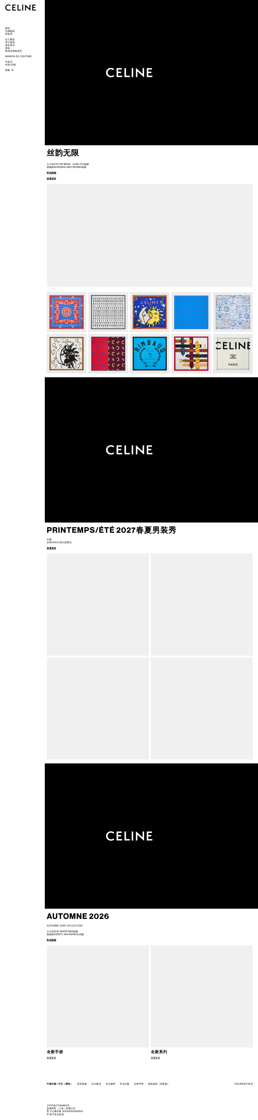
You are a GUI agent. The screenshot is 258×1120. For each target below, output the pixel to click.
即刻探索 (51, 172)
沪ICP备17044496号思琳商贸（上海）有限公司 (61, 1107)
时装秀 (8, 33)
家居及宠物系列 (13, 50)
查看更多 (51, 178)
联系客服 (82, 1083)
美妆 (7, 48)
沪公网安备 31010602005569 (66, 1111)
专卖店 (8, 61)
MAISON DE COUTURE (18, 56)
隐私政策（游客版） (159, 1083)
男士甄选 (10, 42)
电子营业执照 (57, 1114)
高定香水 (10, 45)
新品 (7, 28)
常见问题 (124, 1083)
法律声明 (138, 1083)
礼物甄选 (10, 31)
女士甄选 (10, 39)
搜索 (7, 70)
